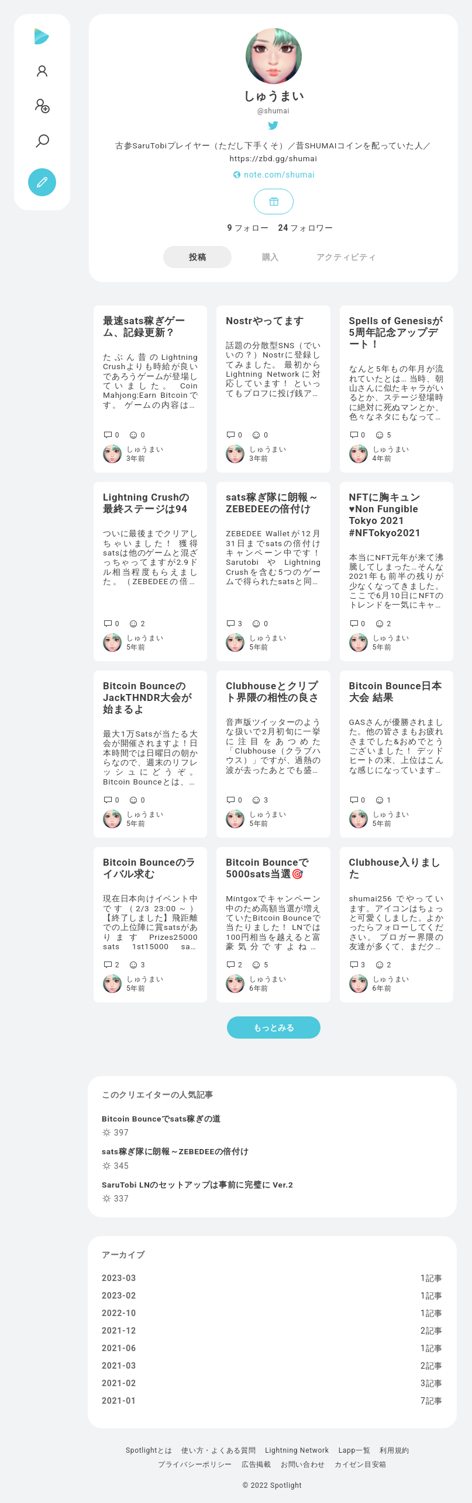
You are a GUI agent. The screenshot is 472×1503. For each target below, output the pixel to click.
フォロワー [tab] (305, 228)
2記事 (432, 1331)
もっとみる (273, 1027)
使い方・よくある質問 (218, 1450)
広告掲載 (256, 1464)
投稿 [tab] (197, 257)
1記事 (432, 1278)
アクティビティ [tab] (346, 257)
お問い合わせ (303, 1464)
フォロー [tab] (248, 228)
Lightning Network (297, 1450)
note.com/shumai (279, 175)
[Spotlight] (42, 45)
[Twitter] (273, 126)
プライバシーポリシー (195, 1464)
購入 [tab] (270, 257)
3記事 (432, 1383)
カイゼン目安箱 (361, 1464)
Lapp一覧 (355, 1450)
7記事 (432, 1401)
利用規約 (394, 1450)
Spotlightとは (149, 1450)
